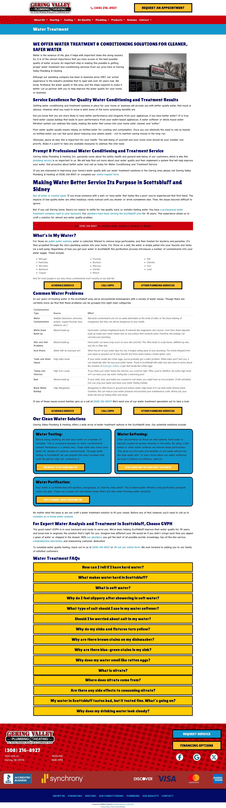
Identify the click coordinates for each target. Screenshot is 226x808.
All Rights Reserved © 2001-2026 (123, 804)
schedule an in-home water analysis (53, 516)
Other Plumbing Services (158, 285)
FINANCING (75, 795)
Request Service (196, 734)
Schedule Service (62, 285)
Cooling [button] (68, 19)
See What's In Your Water (60, 467)
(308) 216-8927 (105, 8)
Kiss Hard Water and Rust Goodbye (148, 467)
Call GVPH (107, 285)
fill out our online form (127, 547)
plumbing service (42, 160)
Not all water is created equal (49, 195)
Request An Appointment (163, 8)
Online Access (106, 804)
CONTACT (167, 795)
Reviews (132, 19)
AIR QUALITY (151, 795)
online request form (108, 174)
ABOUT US (59, 795)
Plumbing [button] (101, 19)
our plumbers (94, 537)
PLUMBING (133, 795)
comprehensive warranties (47, 541)
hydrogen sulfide (111, 366)
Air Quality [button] (84, 19)
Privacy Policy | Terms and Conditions (113, 807)
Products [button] (117, 19)
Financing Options (196, 745)
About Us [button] (39, 19)
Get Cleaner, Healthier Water (63, 499)
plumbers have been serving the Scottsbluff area (114, 213)
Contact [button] (144, 19)
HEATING (90, 795)
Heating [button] (55, 19)
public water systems (60, 241)
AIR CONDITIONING (111, 795)
